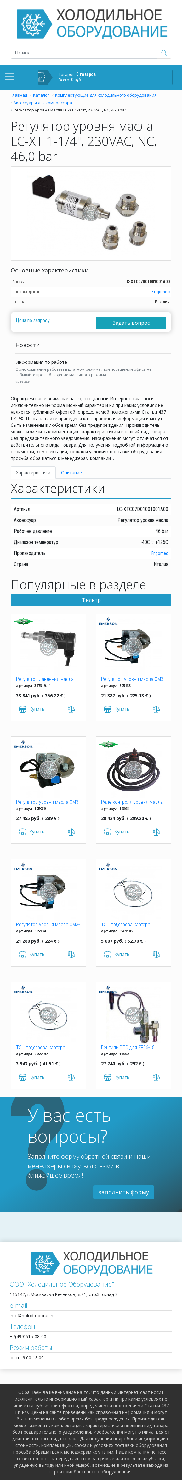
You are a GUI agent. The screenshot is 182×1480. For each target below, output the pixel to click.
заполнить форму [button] (124, 1192)
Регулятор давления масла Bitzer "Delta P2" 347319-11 (45, 679)
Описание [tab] (71, 473)
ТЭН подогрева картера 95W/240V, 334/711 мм (40, 1047)
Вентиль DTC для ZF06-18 (128, 1047)
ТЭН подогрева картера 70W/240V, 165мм (125, 925)
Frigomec (160, 291)
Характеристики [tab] (33, 473)
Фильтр (91, 600)
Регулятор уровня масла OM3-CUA (48, 802)
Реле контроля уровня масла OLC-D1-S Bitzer (132, 802)
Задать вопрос (131, 322)
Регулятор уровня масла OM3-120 (48, 925)
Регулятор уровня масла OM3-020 (133, 679)
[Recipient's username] (84, 53)
